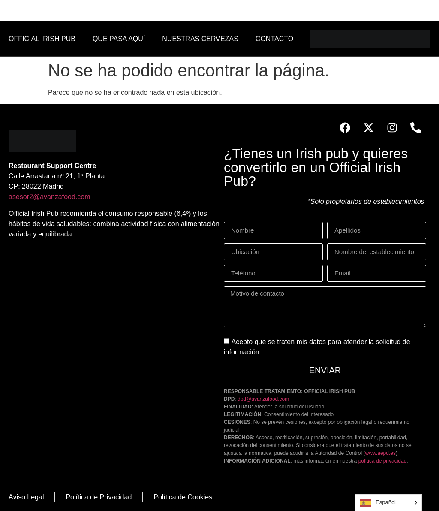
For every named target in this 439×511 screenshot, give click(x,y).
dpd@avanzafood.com (263, 399)
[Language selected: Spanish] (388, 502)
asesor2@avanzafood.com (49, 196)
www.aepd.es (380, 453)
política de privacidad (382, 461)
